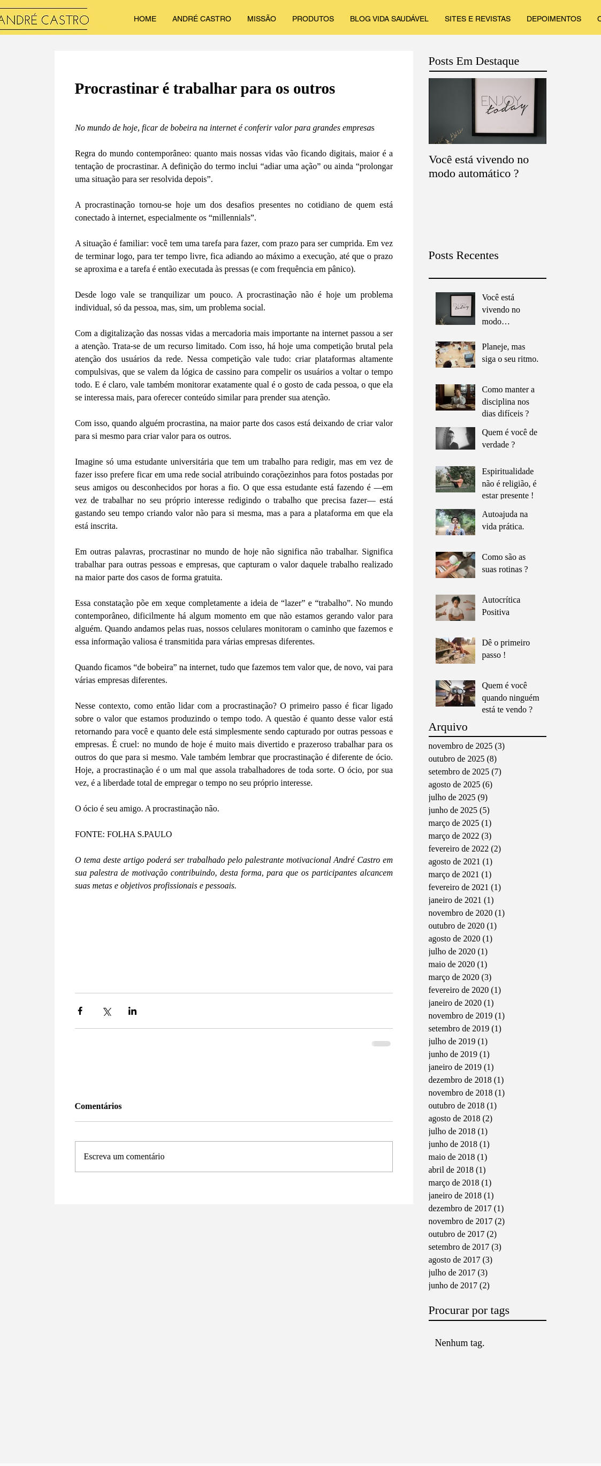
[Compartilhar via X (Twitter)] (106, 1011)
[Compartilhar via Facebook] (80, 1011)
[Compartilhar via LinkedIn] (132, 1011)
